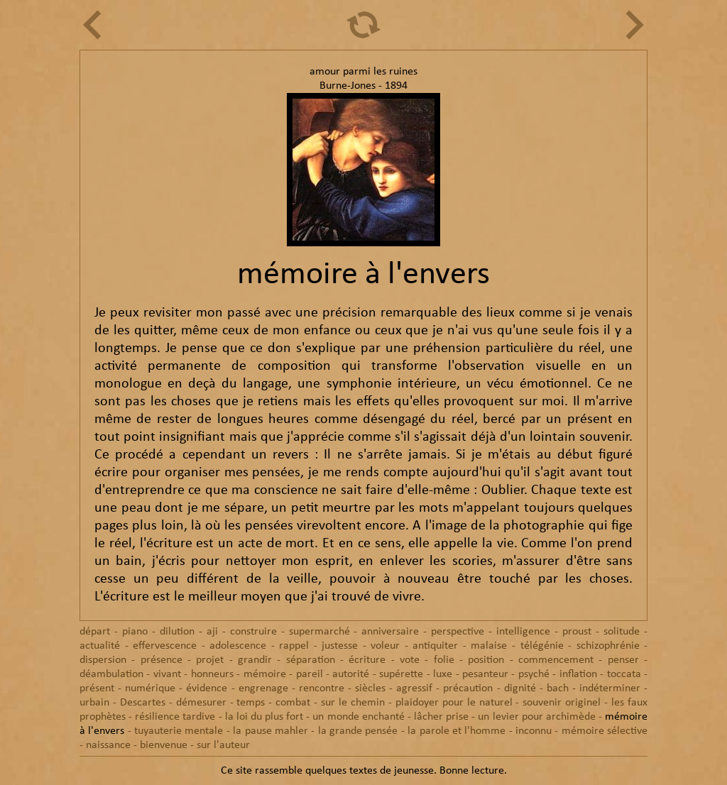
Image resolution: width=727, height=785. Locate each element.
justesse (340, 646)
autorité (350, 674)
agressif (414, 688)
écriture (367, 660)
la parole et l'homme (456, 731)
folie (444, 660)
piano (135, 631)
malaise (489, 646)
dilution (177, 631)
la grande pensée (358, 731)
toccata (624, 674)
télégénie (542, 646)
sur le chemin (353, 702)
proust (576, 631)
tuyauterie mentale (178, 731)
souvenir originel (562, 702)
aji (212, 631)
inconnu (533, 731)
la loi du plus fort (264, 717)
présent (97, 688)
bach (558, 688)
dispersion (103, 660)
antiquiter (435, 646)
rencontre (321, 688)
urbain (94, 702)
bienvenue (163, 745)
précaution (468, 688)
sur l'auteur (223, 745)
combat (292, 702)
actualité (100, 646)
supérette (401, 674)
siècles (370, 688)
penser (623, 660)
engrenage (263, 688)
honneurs (212, 674)
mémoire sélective (604, 731)
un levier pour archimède (536, 717)
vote (410, 660)
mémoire (265, 674)
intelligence (523, 631)
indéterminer (609, 688)
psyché (534, 674)
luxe (442, 674)
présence (161, 660)
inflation (578, 674)
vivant (167, 674)
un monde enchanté (358, 717)
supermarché (319, 631)
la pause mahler (270, 731)
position (486, 660)
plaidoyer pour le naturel (454, 702)
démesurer (201, 702)
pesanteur (485, 674)
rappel (294, 646)
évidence (206, 688)
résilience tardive (175, 717)
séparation (310, 660)
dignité (520, 688)
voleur (385, 646)
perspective (457, 631)
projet (210, 660)
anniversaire (390, 631)
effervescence (165, 646)
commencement (556, 660)
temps (250, 702)
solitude (621, 631)
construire (253, 631)
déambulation (111, 674)
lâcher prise (441, 717)
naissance (108, 745)
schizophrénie (608, 646)
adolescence (237, 646)
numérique (150, 688)
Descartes (142, 702)
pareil (309, 674)
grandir (255, 660)
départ (95, 631)
